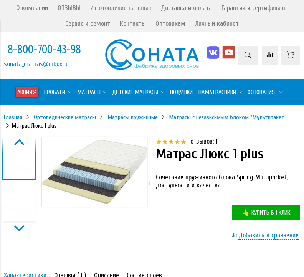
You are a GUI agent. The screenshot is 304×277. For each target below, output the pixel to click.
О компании (32, 8)
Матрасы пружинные (132, 117)
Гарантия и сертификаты (254, 8)
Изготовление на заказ (120, 8)
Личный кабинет (217, 24)
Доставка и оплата (186, 8)
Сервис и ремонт (87, 24)
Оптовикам (170, 24)
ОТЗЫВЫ (69, 8)
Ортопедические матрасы (65, 117)
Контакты (133, 24)
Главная (13, 117)
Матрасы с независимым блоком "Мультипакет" (227, 117)
